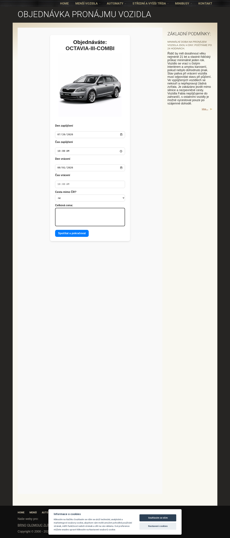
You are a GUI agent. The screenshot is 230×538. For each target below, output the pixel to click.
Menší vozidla (87, 3)
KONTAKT (205, 3)
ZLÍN (46, 525)
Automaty (116, 3)
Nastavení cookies (158, 526)
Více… (205, 109)
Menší (33, 512)
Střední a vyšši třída (150, 3)
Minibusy (183, 3)
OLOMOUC (35, 525)
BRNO (22, 525)
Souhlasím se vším (158, 518)
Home (64, 3)
